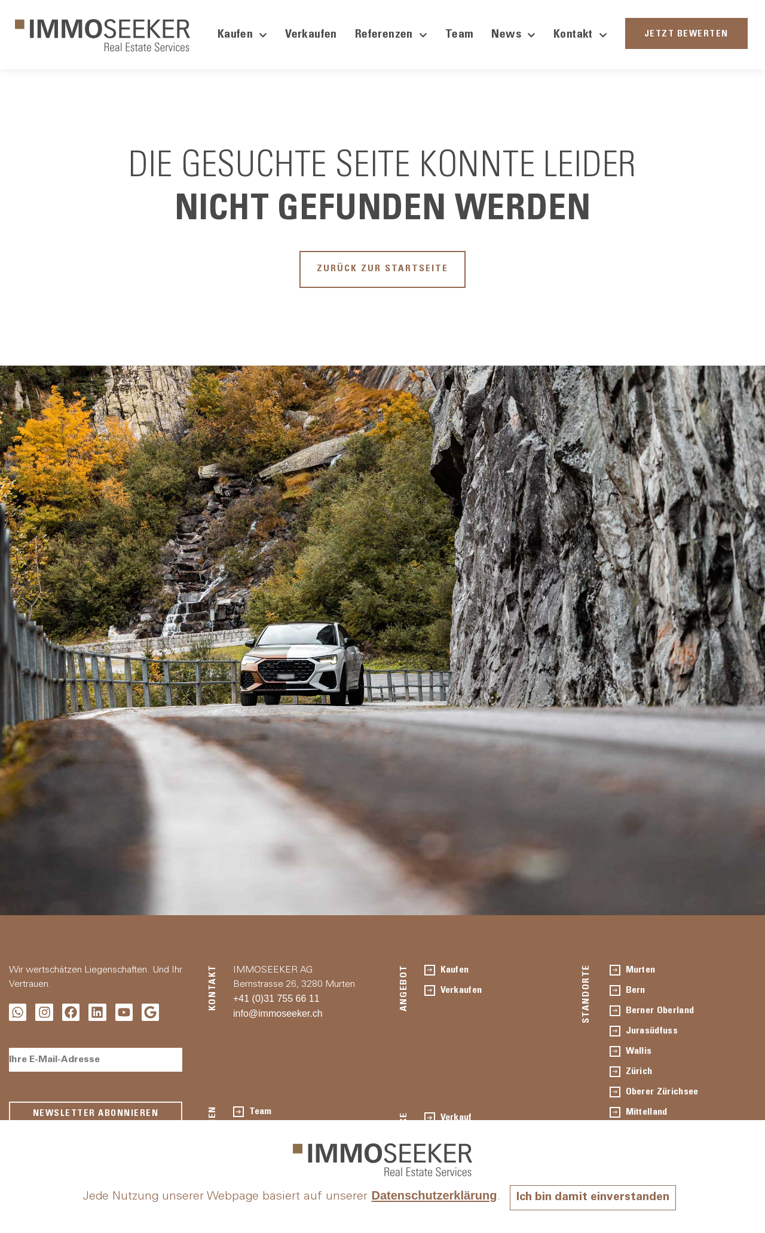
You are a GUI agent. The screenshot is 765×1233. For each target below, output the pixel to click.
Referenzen (391, 35)
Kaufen (242, 35)
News (513, 35)
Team (459, 35)
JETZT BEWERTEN (686, 34)
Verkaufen (311, 35)
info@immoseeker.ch (278, 1016)
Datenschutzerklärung (431, 1196)
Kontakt (580, 35)
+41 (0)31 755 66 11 (276, 1001)
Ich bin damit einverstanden (593, 1198)
